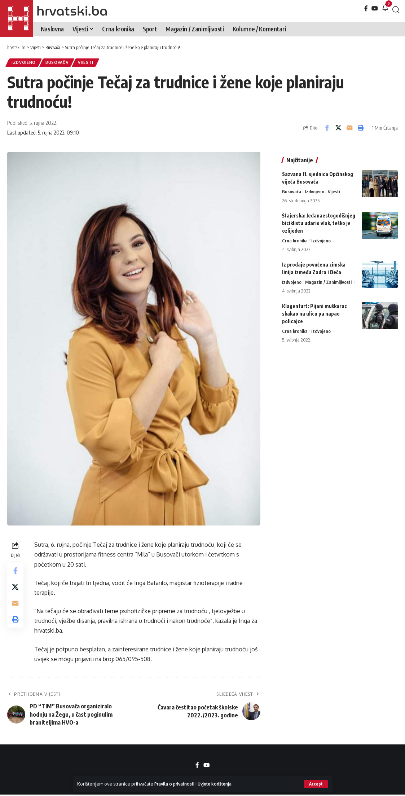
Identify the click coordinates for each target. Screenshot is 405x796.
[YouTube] (375, 8)
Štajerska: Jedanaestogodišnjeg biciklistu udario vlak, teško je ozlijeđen (318, 219)
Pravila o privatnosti (177, 784)
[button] (315, 784)
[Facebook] (366, 8)
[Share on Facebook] (327, 129)
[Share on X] (338, 129)
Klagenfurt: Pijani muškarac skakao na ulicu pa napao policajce (314, 310)
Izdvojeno (25, 63)
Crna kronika (295, 237)
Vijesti (91, 63)
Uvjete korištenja (222, 784)
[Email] (349, 129)
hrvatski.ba (72, 11)
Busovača (61, 63)
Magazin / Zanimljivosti (328, 279)
